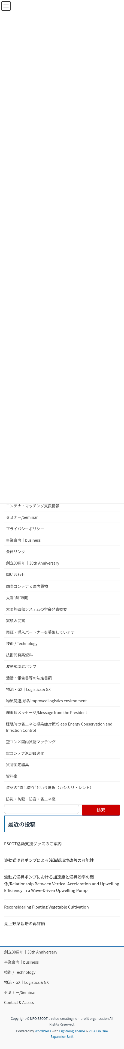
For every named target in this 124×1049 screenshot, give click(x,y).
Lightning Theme (72, 1031)
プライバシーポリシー (25, 528)
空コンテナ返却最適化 (25, 753)
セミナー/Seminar (22, 517)
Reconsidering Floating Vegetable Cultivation (46, 907)
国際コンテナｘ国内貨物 (27, 586)
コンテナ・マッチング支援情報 (32, 505)
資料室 (11, 776)
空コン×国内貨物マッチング (31, 741)
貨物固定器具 (17, 764)
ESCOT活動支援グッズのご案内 (33, 843)
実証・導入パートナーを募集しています (40, 632)
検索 (100, 810)
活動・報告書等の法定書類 (29, 678)
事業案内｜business (23, 540)
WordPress (43, 1031)
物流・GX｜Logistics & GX (28, 689)
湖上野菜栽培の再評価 (24, 923)
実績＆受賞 (15, 620)
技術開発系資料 (19, 655)
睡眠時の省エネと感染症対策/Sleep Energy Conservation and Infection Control (59, 727)
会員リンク (15, 551)
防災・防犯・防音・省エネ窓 (31, 799)
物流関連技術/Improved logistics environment (46, 700)
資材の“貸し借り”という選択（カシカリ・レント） (49, 787)
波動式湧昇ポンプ (21, 666)
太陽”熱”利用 (17, 597)
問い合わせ (15, 574)
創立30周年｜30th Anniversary (32, 563)
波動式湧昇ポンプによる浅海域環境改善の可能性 (49, 860)
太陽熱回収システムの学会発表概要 (36, 609)
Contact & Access (19, 1002)
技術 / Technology (21, 643)
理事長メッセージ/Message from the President (46, 712)
